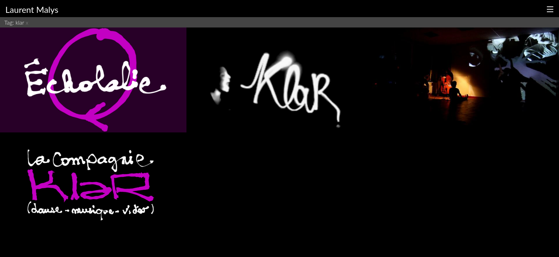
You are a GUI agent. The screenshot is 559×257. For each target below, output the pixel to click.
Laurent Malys (31, 9)
